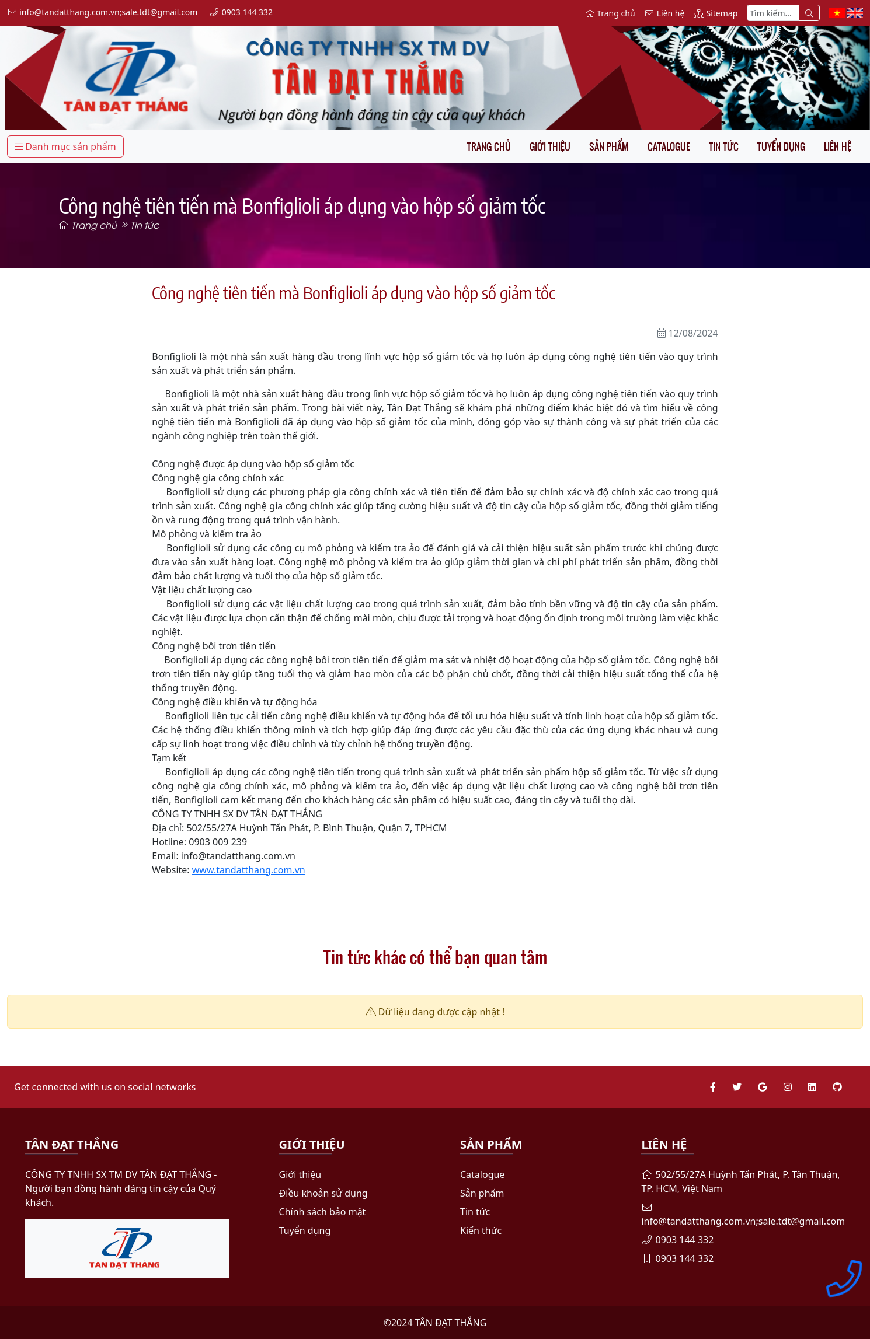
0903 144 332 (677, 1239)
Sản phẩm (609, 146)
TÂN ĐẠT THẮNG (451, 1322)
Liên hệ (837, 146)
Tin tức (724, 146)
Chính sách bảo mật (322, 1211)
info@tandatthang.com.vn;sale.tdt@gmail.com (743, 1215)
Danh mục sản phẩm (65, 146)
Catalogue (669, 146)
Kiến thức (481, 1230)
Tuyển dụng (781, 146)
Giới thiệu (550, 146)
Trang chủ (489, 146)
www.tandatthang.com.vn (248, 869)
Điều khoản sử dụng (323, 1193)
